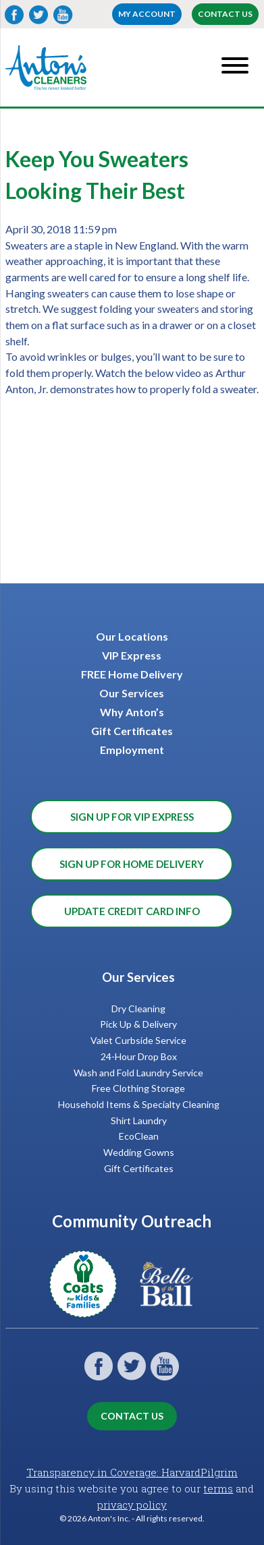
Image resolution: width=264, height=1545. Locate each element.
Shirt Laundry (139, 1120)
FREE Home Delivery (132, 674)
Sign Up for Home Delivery (131, 864)
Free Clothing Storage (138, 1088)
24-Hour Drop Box (139, 1056)
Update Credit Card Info (132, 911)
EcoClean (139, 1136)
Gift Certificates (132, 730)
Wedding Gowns (138, 1152)
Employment (132, 749)
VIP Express (131, 655)
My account (147, 14)
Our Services (131, 693)
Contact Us (225, 14)
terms (218, 1488)
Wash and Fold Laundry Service (138, 1072)
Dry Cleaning (138, 1008)
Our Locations (132, 636)
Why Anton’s (132, 711)
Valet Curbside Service (138, 1040)
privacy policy (132, 1504)
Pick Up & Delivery (138, 1024)
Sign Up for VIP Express (132, 817)
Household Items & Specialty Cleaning (138, 1104)
